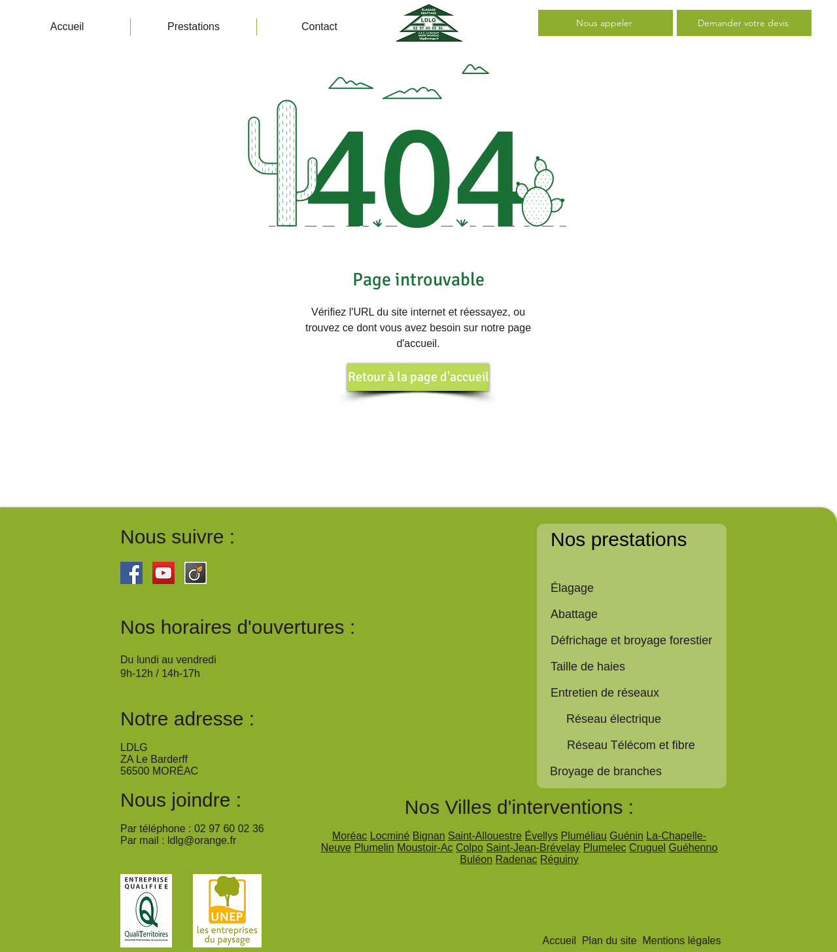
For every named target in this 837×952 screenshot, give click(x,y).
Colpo (469, 847)
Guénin (626, 835)
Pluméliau (584, 835)
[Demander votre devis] (744, 23)
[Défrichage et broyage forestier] (638, 641)
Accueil (559, 940)
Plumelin (374, 847)
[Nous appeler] (605, 23)
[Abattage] (638, 615)
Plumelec (604, 847)
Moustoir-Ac (425, 847)
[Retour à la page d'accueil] (418, 377)
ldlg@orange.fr (201, 840)
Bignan (429, 835)
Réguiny (559, 859)
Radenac (517, 859)
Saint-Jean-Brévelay (533, 847)
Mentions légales (681, 940)
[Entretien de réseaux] (638, 693)
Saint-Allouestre (485, 835)
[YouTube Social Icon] (163, 573)
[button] (193, 26)
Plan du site (609, 940)
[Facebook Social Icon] (131, 573)
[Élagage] (638, 589)
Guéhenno (693, 847)
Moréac (349, 835)
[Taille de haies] (638, 667)
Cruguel (647, 847)
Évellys (541, 835)
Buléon (476, 859)
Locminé (389, 835)
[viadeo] (195, 573)
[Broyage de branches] (638, 772)
